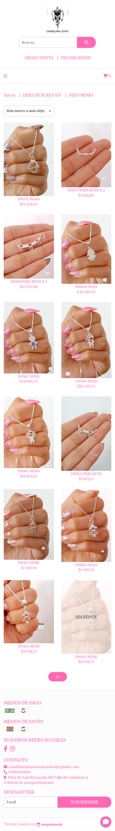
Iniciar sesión (76, 58)
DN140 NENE (86, 657)
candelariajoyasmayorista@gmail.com (41, 767)
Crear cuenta (38, 58)
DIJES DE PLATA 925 (42, 95)
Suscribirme (84, 802)
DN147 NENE (28, 376)
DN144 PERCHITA (86, 474)
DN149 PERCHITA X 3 (28, 281)
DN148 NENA (86, 287)
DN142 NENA (86, 565)
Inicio (10, 95)
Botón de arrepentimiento (29, 782)
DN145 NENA (29, 471)
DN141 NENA (28, 646)
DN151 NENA (29, 199)
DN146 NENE (86, 381)
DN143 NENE (28, 562)
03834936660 (17, 772)
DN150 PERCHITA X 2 (86, 190)
